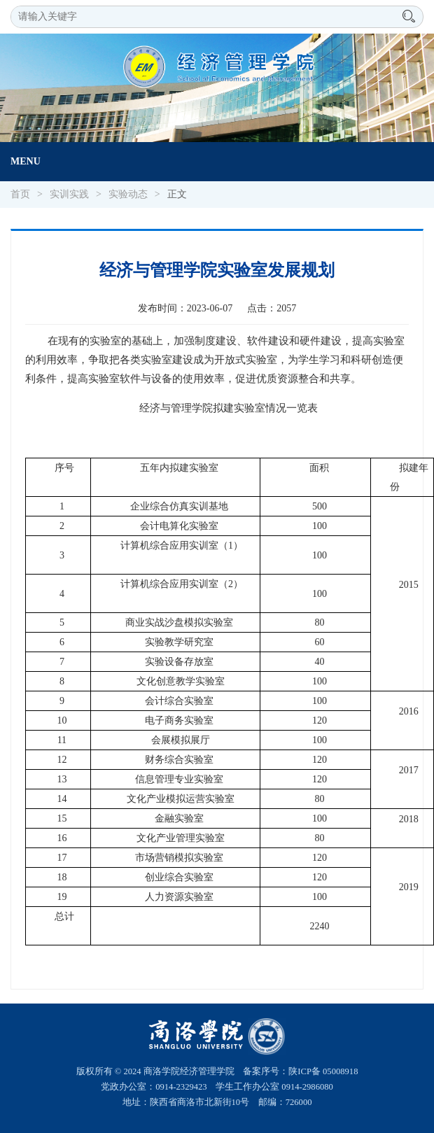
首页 (20, 194)
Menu (25, 161)
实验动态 (128, 194)
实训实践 (69, 194)
